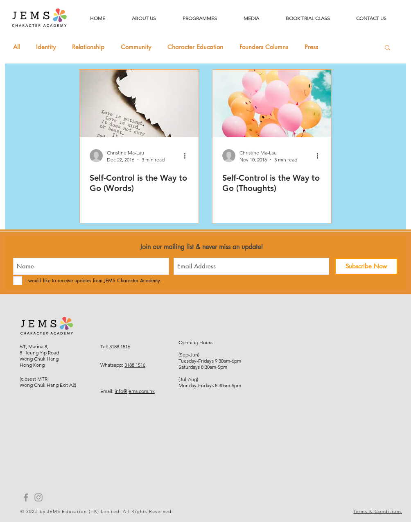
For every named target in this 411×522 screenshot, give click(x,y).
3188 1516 (119, 346)
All (16, 47)
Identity (46, 47)
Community (136, 47)
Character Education (195, 47)
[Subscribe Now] (366, 266)
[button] (387, 48)
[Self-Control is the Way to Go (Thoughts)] (271, 103)
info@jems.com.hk (135, 391)
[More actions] (187, 156)
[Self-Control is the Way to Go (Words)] (139, 103)
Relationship (88, 47)
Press (311, 47)
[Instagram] (38, 497)
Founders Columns (263, 47)
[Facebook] (25, 497)
